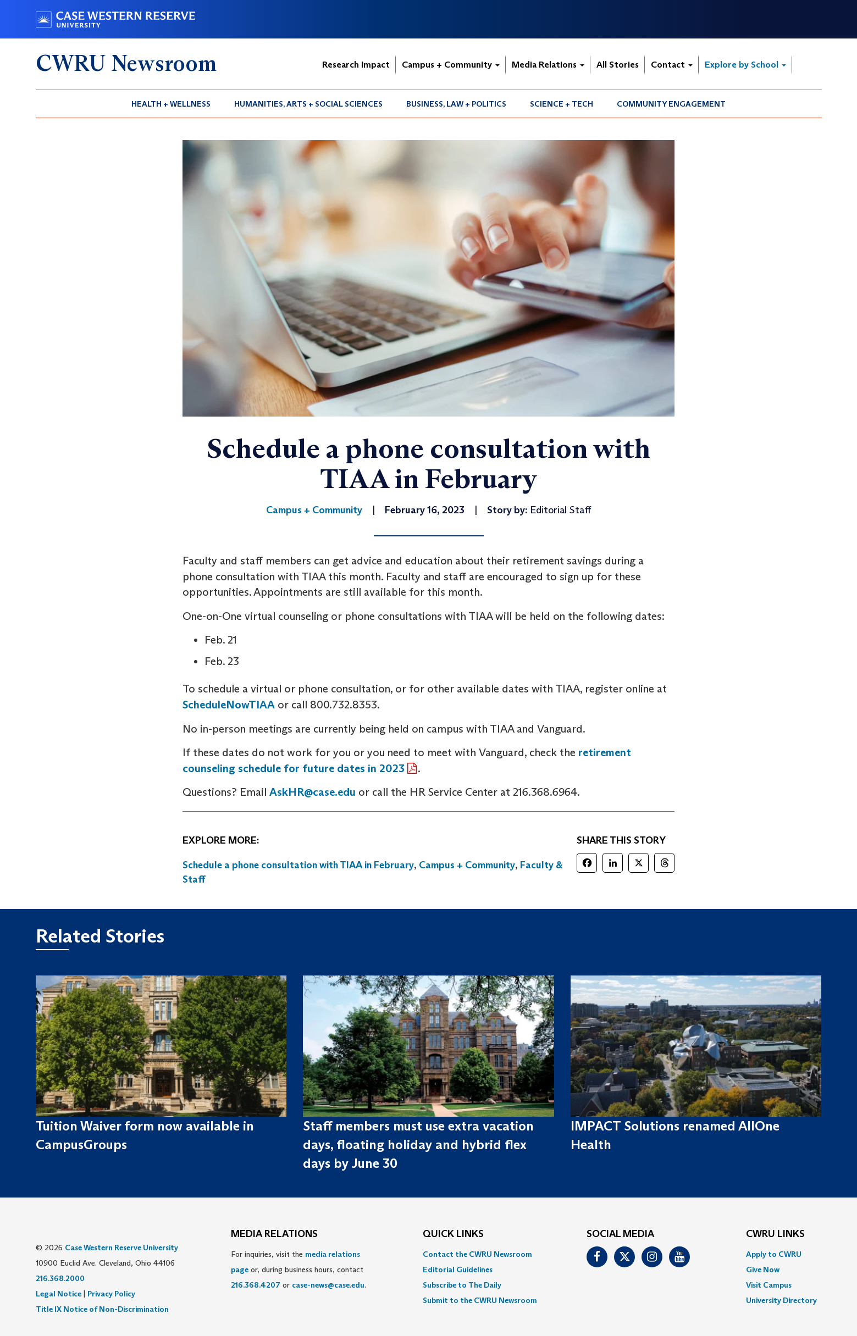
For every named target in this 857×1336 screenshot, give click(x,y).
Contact (672, 64)
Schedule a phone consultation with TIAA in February (298, 865)
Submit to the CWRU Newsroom (480, 1300)
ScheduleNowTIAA (229, 704)
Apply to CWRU (773, 1254)
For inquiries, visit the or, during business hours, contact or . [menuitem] (298, 1269)
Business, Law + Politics (456, 104)
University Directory (781, 1300)
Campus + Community (451, 64)
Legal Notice (58, 1294)
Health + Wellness (171, 104)
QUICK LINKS (453, 1234)
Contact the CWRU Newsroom (477, 1254)
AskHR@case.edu (312, 792)
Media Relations (548, 64)
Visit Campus (769, 1285)
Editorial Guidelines (458, 1269)
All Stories (617, 64)
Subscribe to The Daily (462, 1285)
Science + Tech (561, 104)
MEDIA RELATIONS (274, 1234)
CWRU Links (775, 1234)
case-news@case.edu (328, 1285)
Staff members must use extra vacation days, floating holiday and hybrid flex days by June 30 (418, 1145)
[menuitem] (171, 104)
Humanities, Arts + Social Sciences (308, 104)
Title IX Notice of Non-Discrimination (102, 1309)
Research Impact (356, 64)
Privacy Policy (111, 1294)
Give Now (762, 1269)
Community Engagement (671, 104)
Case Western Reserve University (121, 1247)
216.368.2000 (60, 1278)
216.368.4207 (255, 1285)
